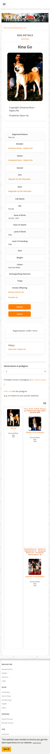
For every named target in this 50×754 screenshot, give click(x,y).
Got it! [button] (6, 749)
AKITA (6, 28)
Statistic (4, 673)
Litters (4, 708)
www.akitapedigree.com (17, 28)
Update (19, 307)
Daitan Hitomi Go (16, 292)
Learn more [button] (37, 743)
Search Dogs (6, 696)
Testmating (6, 692)
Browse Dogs (6, 700)
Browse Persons (7, 723)
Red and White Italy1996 (35, 439)
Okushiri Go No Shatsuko (19, 179)
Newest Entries (7, 669)
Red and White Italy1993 (35, 583)
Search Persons (7, 719)
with (31, 380)
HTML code (8, 391)
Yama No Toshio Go (17, 349)
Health (4, 704)
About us (5, 677)
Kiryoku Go (13, 297)
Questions (5, 734)
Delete (19, 314)
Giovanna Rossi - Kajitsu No (20, 148)
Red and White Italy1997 (13, 435)
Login (4, 681)
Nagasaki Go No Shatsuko (19, 191)
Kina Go (13, 419)
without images (40, 380)
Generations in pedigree (16, 366)
